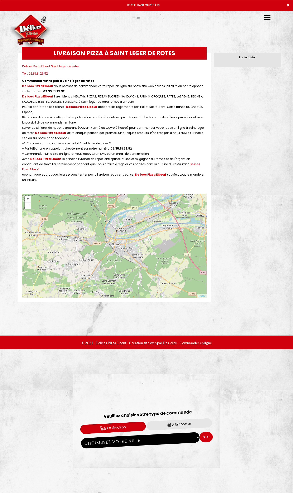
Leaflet (201, 296)
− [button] (28, 205)
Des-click (170, 343)
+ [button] (28, 199)
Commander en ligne (196, 343)
